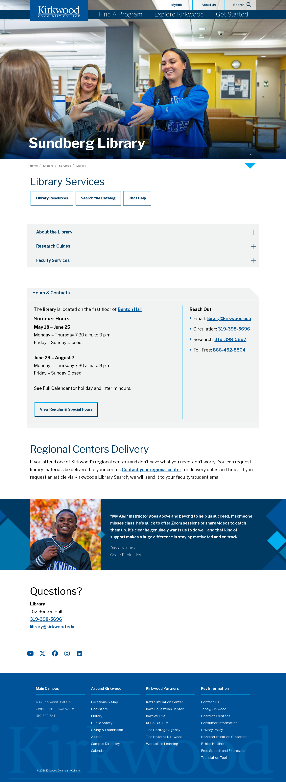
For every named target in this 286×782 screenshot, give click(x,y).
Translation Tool (214, 758)
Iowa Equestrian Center (165, 710)
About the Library (55, 231)
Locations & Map (104, 703)
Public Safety (101, 724)
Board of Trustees (215, 717)
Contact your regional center (151, 470)
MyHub (176, 5)
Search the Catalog (98, 198)
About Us (209, 5)
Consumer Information (219, 724)
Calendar (98, 751)
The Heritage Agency (163, 731)
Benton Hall (130, 309)
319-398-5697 (230, 339)
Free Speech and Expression (223, 751)
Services (65, 165)
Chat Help (137, 198)
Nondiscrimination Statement (225, 738)
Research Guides (54, 245)
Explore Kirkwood (179, 14)
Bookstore (99, 710)
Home (34, 165)
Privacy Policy (212, 731)
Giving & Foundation (107, 731)
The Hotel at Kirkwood (164, 738)
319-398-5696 (234, 328)
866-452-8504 (229, 349)
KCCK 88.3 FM (157, 724)
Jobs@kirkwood (213, 710)
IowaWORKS (156, 717)
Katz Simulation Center (164, 703)
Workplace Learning (162, 744)
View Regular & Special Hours (66, 409)
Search (241, 4)
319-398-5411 (46, 717)
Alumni (96, 738)
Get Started (232, 14)
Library (81, 165)
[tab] (138, 293)
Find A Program (120, 14)
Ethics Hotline (212, 744)
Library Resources (52, 198)
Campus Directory (105, 744)
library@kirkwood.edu (229, 318)
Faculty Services (54, 259)
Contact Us (210, 703)
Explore (48, 165)
